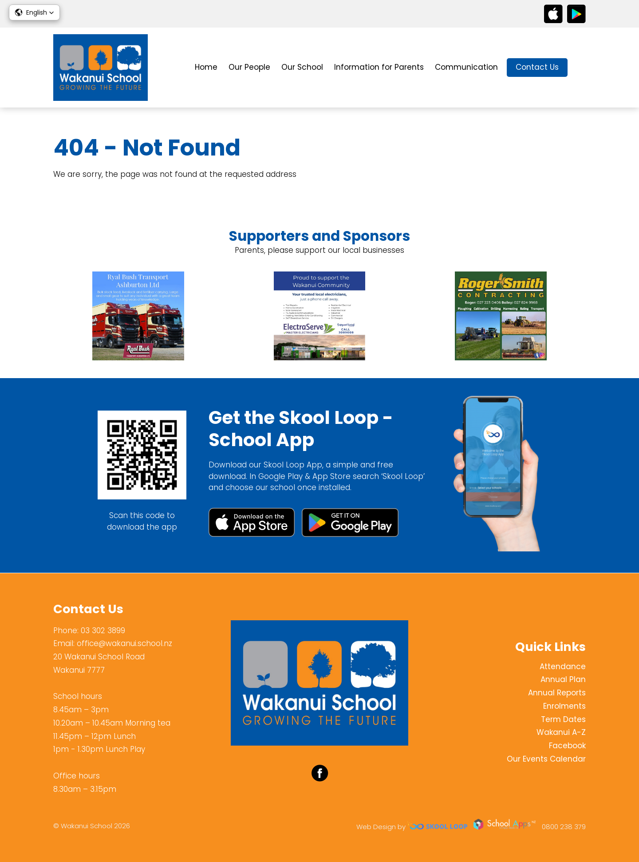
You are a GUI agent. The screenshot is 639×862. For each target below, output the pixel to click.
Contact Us (537, 67)
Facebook (567, 745)
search (581, 67)
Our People (249, 67)
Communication (466, 67)
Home (206, 67)
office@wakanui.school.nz (124, 643)
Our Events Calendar (546, 759)
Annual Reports (557, 692)
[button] (34, 12)
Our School (302, 67)
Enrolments (564, 706)
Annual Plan (563, 679)
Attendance (563, 666)
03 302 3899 (103, 630)
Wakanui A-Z (561, 732)
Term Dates (563, 719)
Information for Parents (379, 67)
